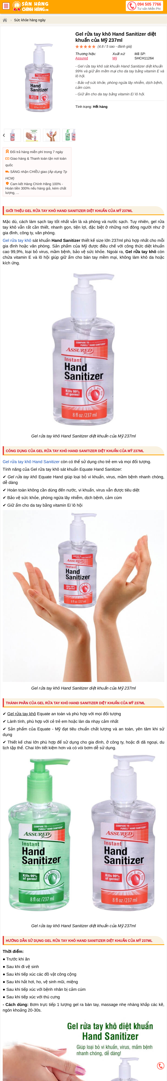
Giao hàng (18, 158)
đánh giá (124, 46)
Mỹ (114, 58)
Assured (81, 58)
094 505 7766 (149, 6)
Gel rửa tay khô (17, 240)
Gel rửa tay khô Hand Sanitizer (31, 461)
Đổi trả (15, 152)
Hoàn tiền (12, 188)
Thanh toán (38, 158)
